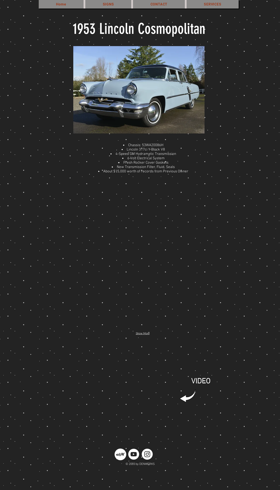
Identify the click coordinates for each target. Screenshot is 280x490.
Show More (143, 333)
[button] (83, 229)
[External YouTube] (138, 386)
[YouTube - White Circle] (133, 454)
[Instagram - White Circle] (147, 454)
